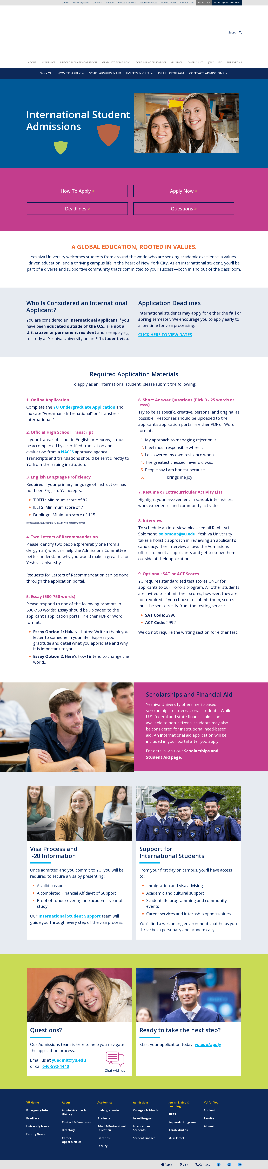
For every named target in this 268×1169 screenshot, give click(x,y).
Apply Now (184, 153)
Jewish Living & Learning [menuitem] (179, 1066)
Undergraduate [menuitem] (108, 1072)
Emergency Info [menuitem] (37, 1072)
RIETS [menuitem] (172, 1076)
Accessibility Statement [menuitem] (40, 1155)
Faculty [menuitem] (102, 1108)
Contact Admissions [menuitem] (206, 35)
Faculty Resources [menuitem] (148, 2)
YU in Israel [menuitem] (176, 1100)
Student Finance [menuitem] (144, 1100)
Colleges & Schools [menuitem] (146, 1072)
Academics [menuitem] (48, 24)
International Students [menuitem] (142, 1090)
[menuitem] (200, 1136)
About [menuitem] (32, 24)
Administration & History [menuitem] (74, 1074)
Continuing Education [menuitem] (151, 24)
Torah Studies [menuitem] (178, 1092)
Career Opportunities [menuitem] (71, 1101)
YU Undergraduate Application (84, 369)
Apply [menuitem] (166, 1164)
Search (235, 13)
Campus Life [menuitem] (195, 24)
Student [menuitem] (209, 1072)
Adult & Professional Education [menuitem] (111, 1090)
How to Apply (77, 153)
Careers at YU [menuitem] (139, 1155)
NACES (67, 414)
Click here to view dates (165, 297)
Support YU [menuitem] (234, 24)
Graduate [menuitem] (104, 1080)
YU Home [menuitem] (32, 1064)
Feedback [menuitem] (32, 1080)
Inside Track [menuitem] (204, 2)
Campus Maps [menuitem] (187, 2)
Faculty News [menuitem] (35, 1096)
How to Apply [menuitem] (69, 35)
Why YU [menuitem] (46, 35)
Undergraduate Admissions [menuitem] (78, 24)
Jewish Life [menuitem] (215, 24)
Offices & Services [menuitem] (127, 2)
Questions (184, 171)
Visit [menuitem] (184, 1164)
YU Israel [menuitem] (177, 24)
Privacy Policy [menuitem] (64, 1155)
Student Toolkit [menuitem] (168, 2)
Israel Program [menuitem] (171, 35)
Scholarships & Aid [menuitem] (105, 35)
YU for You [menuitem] (211, 1064)
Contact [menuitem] (202, 1164)
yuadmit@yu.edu (69, 1022)
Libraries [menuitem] (97, 2)
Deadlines (77, 171)
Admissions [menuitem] (141, 1064)
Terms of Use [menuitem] (83, 1155)
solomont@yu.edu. (178, 496)
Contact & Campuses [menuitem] (76, 1084)
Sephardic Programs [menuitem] (182, 1084)
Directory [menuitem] (68, 1092)
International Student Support (69, 878)
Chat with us (115, 1029)
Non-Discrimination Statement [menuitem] (111, 1155)
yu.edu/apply (208, 1006)
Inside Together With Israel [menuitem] (227, 2)
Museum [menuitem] (110, 2)
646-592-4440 (55, 1028)
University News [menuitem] (81, 2)
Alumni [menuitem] (65, 2)
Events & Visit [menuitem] (137, 35)
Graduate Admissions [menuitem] (116, 24)
